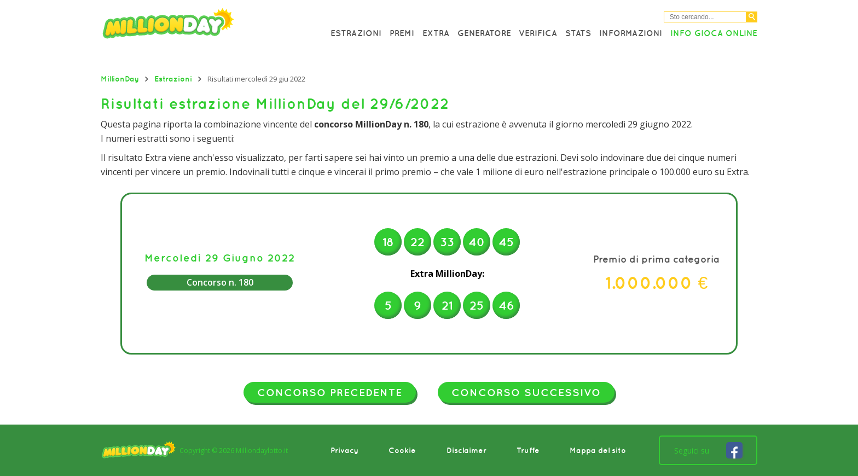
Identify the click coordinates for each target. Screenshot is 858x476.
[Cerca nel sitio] (705, 16)
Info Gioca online (713, 33)
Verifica (538, 33)
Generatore (484, 33)
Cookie (402, 450)
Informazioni (630, 33)
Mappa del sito (598, 450)
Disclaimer (466, 450)
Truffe (528, 450)
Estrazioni (356, 33)
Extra (435, 33)
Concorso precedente (329, 392)
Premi (402, 33)
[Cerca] (751, 16)
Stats (578, 33)
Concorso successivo (526, 392)
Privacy (344, 450)
